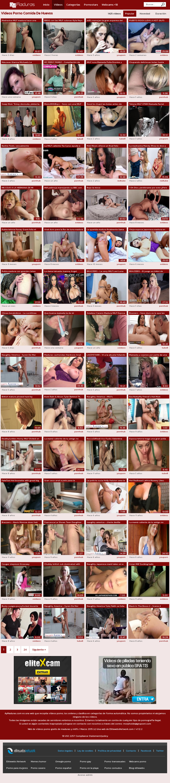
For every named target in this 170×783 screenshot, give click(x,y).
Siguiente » (39, 650)
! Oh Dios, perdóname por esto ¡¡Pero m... (148, 187)
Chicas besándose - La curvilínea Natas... (19, 313)
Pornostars (91, 5)
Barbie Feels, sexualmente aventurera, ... (15, 146)
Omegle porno (63, 761)
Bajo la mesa (93, 187)
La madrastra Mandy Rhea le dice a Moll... (147, 146)
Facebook (146, 751)
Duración (160, 13)
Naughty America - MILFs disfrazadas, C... (100, 396)
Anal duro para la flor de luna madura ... (63, 229)
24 (25, 650)
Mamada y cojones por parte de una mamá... (148, 355)
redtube (121, 180)
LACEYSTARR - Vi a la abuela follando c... (106, 355)
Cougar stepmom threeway (16, 564)
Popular (129, 13)
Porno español (63, 768)
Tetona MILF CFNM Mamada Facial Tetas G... (146, 104)
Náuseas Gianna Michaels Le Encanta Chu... (17, 62)
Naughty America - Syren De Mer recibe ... (19, 355)
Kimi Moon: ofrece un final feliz (102, 145)
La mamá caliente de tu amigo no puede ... (61, 438)
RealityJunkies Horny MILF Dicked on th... (20, 438)
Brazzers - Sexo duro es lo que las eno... (147, 313)
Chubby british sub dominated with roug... (62, 564)
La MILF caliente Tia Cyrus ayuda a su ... (62, 146)
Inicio (46, 5)
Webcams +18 (110, 5)
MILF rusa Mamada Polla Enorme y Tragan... (104, 62)
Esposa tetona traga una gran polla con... (147, 438)
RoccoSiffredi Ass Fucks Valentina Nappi (104, 438)
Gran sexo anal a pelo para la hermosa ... (59, 480)
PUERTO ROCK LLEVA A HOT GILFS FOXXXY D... (146, 20)
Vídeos (58, 5)
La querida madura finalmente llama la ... (105, 229)
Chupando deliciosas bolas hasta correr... (146, 62)
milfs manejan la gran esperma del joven (105, 20)
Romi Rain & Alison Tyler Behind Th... (62, 396)
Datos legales (65, 751)
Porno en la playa (89, 768)
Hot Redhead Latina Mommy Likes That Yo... (146, 480)
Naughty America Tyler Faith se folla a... (105, 606)
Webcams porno (137, 761)
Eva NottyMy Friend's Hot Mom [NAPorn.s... (144, 396)
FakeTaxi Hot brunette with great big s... (20, 480)
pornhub (78, 96)
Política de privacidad (109, 751)
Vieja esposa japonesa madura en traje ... (147, 229)
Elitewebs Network (16, 761)
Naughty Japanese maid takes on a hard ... (105, 564)
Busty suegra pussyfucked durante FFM (20, 606)
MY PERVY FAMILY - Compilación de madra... (62, 62)
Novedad (145, 13)
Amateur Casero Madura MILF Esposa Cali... (106, 313)
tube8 (80, 138)
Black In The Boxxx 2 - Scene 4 (145, 606)
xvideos (37, 55)
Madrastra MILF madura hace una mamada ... (19, 20)
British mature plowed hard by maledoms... (17, 396)
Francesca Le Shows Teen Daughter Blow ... (62, 522)
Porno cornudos (113, 768)
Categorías (73, 5)
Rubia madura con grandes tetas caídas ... (19, 271)
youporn (121, 55)
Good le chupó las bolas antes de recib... (104, 104)
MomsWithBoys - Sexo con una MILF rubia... (62, 104)
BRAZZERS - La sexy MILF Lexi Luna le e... (105, 271)
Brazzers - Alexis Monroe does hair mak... (20, 522)
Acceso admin (85, 775)
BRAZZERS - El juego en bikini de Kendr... (146, 271)
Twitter (160, 751)
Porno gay (85, 761)
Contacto (131, 751)
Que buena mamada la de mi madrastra (59, 313)
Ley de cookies (85, 751)
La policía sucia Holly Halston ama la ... (106, 480)
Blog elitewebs (137, 768)
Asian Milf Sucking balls (141, 564)
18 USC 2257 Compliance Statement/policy (85, 736)
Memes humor (38, 761)
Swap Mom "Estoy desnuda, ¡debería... (21, 103)
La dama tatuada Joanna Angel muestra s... (60, 271)
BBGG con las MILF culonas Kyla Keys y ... (63, 20)
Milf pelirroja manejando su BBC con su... (63, 187)
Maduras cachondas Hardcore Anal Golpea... (62, 355)
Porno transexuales (114, 761)
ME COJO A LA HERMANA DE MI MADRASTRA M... (17, 187)
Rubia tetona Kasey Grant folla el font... (19, 229)
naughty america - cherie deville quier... (103, 522)
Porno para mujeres (17, 768)
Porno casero (38, 768)
